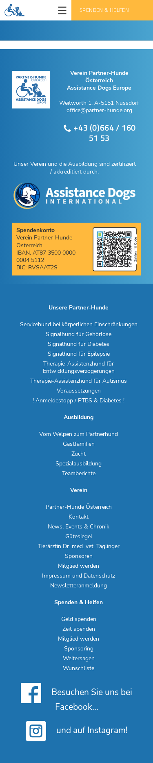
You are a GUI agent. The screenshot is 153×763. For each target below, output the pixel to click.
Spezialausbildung (78, 463)
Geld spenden (78, 619)
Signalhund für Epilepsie (79, 354)
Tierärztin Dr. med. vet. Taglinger (79, 546)
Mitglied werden (78, 566)
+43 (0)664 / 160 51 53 (99, 133)
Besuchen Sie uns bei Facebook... (76, 697)
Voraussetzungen (79, 391)
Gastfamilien (79, 444)
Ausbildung (78, 417)
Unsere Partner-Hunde (79, 308)
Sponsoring (78, 648)
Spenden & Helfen (104, 10)
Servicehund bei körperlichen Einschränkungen (78, 324)
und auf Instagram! (77, 731)
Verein (78, 490)
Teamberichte (78, 473)
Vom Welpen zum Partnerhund (78, 434)
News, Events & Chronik (78, 526)
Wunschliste (78, 668)
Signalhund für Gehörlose (78, 334)
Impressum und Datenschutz (78, 576)
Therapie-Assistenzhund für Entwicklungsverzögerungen (79, 367)
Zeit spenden (78, 629)
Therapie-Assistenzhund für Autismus (78, 381)
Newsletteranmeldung (78, 585)
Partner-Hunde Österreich (79, 507)
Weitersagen (79, 658)
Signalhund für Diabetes (78, 344)
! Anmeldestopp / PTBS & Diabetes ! (78, 400)
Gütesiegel (78, 536)
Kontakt (79, 517)
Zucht (78, 454)
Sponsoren (79, 556)
